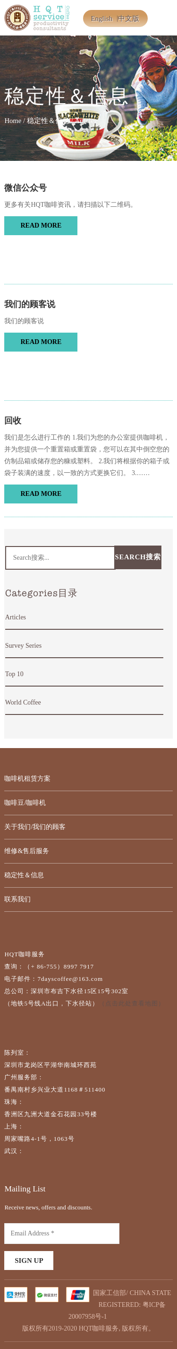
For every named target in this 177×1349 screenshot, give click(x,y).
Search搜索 (138, 557)
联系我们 (17, 899)
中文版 (128, 18)
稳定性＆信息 (48, 120)
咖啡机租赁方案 (27, 778)
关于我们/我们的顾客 (35, 826)
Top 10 (14, 674)
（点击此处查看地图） (132, 1003)
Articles (15, 617)
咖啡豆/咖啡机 (25, 802)
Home (12, 120)
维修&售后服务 (26, 851)
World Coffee (23, 702)
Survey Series (23, 645)
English (101, 18)
